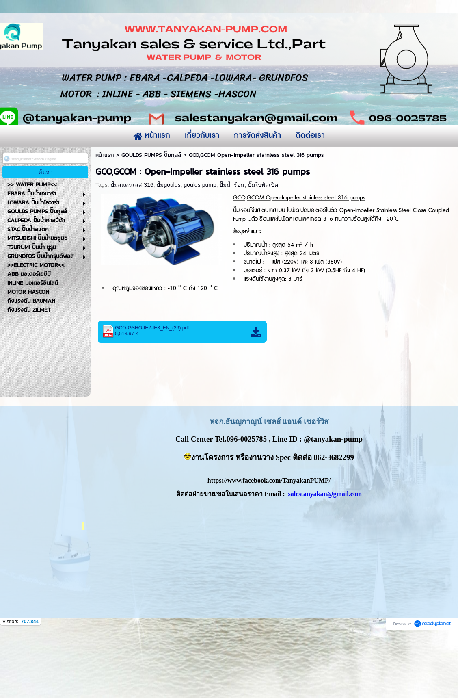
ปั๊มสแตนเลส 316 (131, 249)
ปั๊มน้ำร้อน (231, 249)
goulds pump (200, 249)
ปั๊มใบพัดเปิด (263, 249)
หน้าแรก (104, 219)
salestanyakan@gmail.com (325, 558)
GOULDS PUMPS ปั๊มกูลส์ (151, 219)
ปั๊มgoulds (168, 249)
